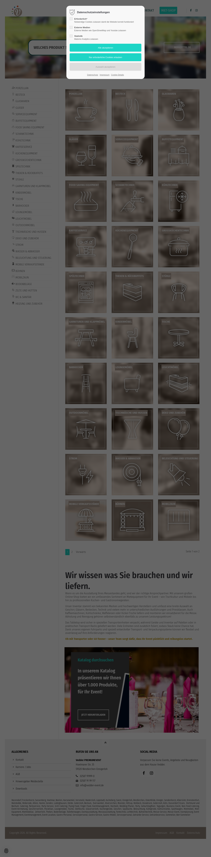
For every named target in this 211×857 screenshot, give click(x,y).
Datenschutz (92, 75)
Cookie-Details (117, 75)
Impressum (104, 75)
